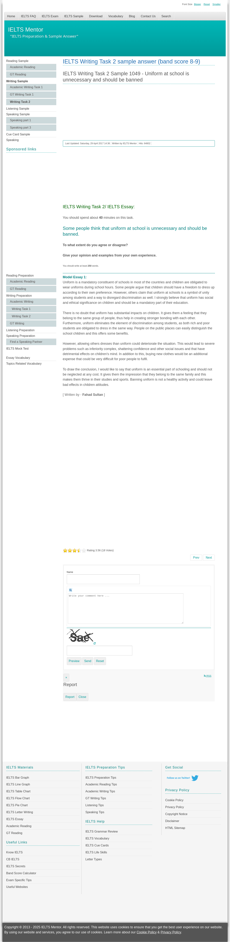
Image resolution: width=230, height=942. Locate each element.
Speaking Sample (18, 114)
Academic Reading (22, 67)
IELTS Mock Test (17, 348)
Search (166, 16)
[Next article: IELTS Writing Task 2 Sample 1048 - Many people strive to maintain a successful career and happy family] (209, 558)
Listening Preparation (20, 330)
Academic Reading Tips (101, 784)
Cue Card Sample (18, 134)
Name (70, 572)
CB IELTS (12, 859)
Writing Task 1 (21, 309)
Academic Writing (21, 301)
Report (69, 696)
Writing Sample (17, 81)
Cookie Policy (174, 800)
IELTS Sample (73, 16)
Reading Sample (17, 61)
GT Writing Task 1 (22, 94)
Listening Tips (94, 805)
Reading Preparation (20, 275)
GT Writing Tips (95, 798)
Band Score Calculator (21, 873)
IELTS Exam (50, 16)
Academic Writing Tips (100, 791)
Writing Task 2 (20, 101)
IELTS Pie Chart (17, 805)
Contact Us (148, 16)
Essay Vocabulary (18, 357)
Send (87, 661)
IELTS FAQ (28, 16)
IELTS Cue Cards (97, 845)
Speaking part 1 (20, 120)
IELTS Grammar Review (101, 831)
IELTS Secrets (15, 866)
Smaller (217, 4)
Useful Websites (17, 886)
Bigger (197, 4)
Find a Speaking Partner (26, 341)
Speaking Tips (94, 812)
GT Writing (17, 323)
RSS (207, 675)
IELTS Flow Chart (18, 798)
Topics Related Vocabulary (24, 363)
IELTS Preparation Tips (100, 777)
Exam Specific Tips (19, 880)
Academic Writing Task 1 (26, 87)
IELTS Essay (14, 819)
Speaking (12, 140)
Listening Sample (17, 108)
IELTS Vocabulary (97, 838)
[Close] (66, 678)
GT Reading (18, 74)
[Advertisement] (31, 212)
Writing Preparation (19, 295)
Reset (207, 4)
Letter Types (93, 859)
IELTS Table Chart (18, 791)
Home (11, 16)
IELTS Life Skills (96, 852)
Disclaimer (172, 821)
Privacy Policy (174, 807)
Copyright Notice (176, 814)
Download (95, 16)
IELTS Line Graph (18, 784)
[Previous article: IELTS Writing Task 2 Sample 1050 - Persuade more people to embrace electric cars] (196, 558)
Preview (74, 661)
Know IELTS (14, 852)
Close (82, 696)
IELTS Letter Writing (19, 812)
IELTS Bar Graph (17, 777)
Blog (132, 16)
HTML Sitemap (175, 828)
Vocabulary (115, 16)
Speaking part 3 (20, 127)
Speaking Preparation (20, 335)
